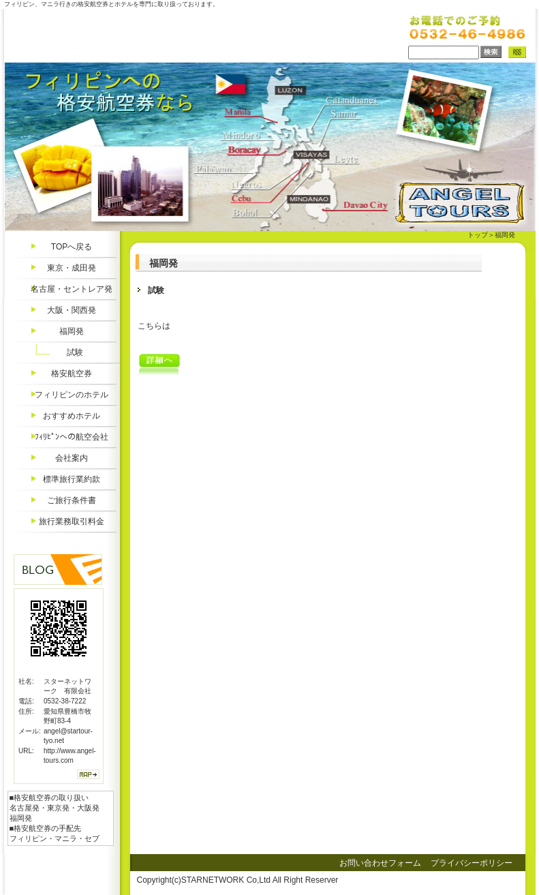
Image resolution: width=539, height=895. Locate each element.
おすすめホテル (71, 416)
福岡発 (71, 331)
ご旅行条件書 (71, 500)
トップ (477, 235)
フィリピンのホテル (71, 394)
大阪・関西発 (71, 310)
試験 (75, 352)
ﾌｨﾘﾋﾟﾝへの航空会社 (71, 437)
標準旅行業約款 (71, 479)
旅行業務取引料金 (71, 521)
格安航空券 (71, 373)
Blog (58, 569)
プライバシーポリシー (471, 863)
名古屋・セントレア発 (71, 289)
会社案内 (71, 458)
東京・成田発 (71, 268)
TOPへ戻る (71, 247)
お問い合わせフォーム (380, 863)
